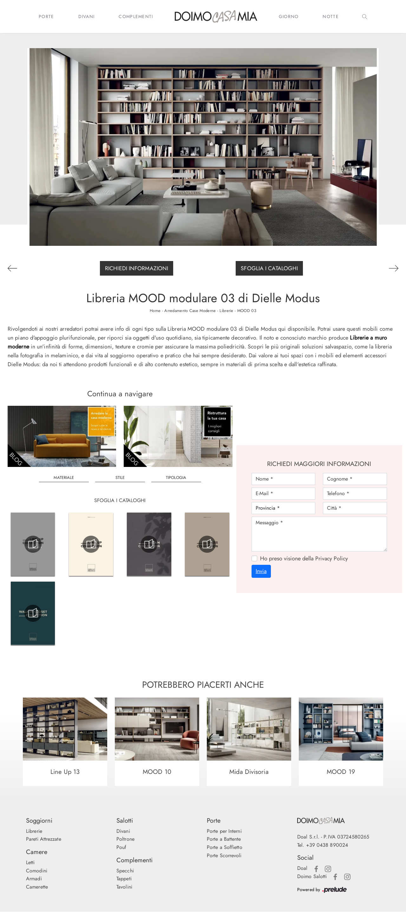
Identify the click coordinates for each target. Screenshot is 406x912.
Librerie (226, 311)
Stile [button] (120, 478)
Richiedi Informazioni (136, 268)
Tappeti (124, 878)
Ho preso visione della (304, 558)
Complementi (136, 16)
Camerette (37, 886)
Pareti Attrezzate (43, 839)
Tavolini (124, 886)
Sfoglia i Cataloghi (269, 268)
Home (154, 311)
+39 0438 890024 (327, 845)
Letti (30, 862)
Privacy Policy (331, 558)
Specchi (125, 870)
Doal (302, 868)
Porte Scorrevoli (224, 855)
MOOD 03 (247, 311)
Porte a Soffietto (224, 847)
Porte (46, 16)
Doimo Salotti (312, 876)
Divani (86, 16)
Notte (331, 16)
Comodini (36, 870)
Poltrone (125, 839)
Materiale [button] (64, 478)
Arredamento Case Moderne (190, 311)
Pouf (121, 847)
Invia (261, 571)
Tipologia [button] (176, 478)
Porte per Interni (224, 831)
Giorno (289, 16)
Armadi (34, 878)
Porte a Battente (224, 839)
